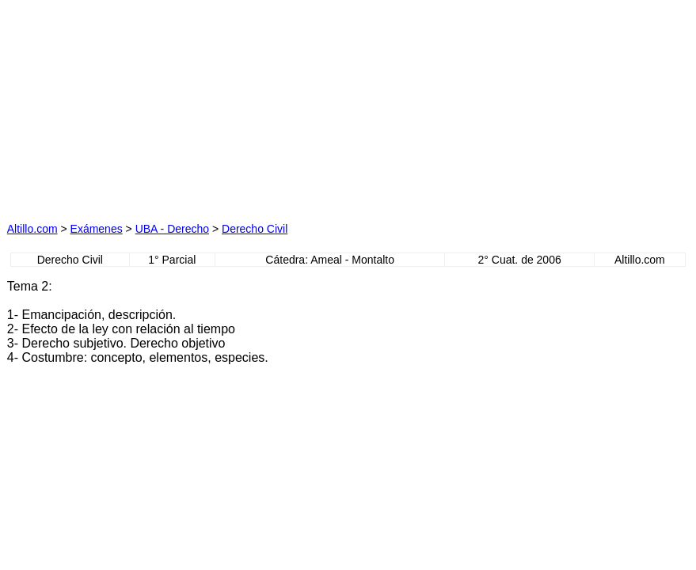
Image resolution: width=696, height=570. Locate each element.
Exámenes (96, 228)
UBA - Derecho (172, 228)
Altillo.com (32, 228)
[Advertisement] (195, 106)
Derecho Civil (254, 228)
